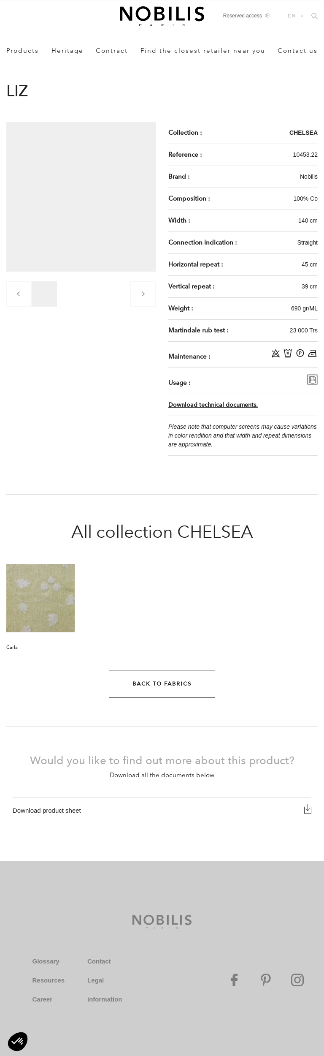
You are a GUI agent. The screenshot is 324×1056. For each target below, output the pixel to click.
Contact (99, 961)
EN (292, 15)
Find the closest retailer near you (202, 50)
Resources (48, 980)
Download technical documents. (213, 405)
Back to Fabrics (162, 684)
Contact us (298, 50)
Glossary (45, 961)
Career (42, 999)
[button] (18, 1042)
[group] (44, 294)
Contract (112, 50)
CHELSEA (303, 132)
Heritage (67, 50)
